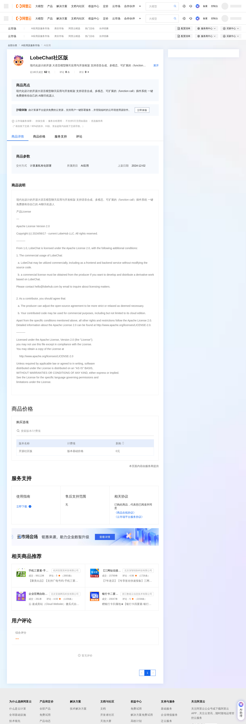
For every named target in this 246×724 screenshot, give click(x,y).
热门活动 (89, 28)
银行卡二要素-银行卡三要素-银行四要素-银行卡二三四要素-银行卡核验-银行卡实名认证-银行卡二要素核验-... (110, 593)
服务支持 (61, 136)
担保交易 (40, 121)
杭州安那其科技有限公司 (66, 570)
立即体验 (142, 110)
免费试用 (45, 714)
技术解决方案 (78, 708)
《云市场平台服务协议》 (129, 516)
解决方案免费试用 (142, 714)
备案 (205, 6)
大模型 (39, 6)
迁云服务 (166, 720)
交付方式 (21, 165)
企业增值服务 (169, 714)
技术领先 (14, 720)
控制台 (214, 6)
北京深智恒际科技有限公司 (138, 570)
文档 (103, 708)
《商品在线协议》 (125, 512)
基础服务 (166, 708)
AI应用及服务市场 (40, 28)
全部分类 (12, 45)
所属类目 (72, 165)
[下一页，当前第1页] (153, 673)
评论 (79, 136)
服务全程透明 (55, 121)
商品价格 (39, 136)
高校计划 (136, 720)
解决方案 (62, 6)
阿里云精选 (74, 28)
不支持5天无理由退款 (77, 121)
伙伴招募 (104, 28)
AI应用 (47, 45)
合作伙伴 (129, 6)
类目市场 (59, 28)
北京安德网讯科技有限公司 (65, 594)
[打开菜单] (6, 6)
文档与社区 (78, 6)
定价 (105, 6)
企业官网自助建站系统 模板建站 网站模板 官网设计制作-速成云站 (38, 593)
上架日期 (123, 165)
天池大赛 (105, 720)
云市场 (116, 6)
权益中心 (93, 6)
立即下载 (24, 506)
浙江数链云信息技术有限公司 (137, 594)
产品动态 (45, 720)
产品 (50, 6)
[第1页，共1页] (147, 673)
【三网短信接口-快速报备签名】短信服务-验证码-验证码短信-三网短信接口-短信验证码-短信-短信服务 (111, 570)
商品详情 (18, 136)
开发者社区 (107, 714)
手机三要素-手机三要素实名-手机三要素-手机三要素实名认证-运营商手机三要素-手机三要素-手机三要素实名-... (39, 570)
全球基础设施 (17, 714)
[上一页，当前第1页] (142, 673)
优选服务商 (97, 121)
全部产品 (45, 708)
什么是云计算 (17, 708)
